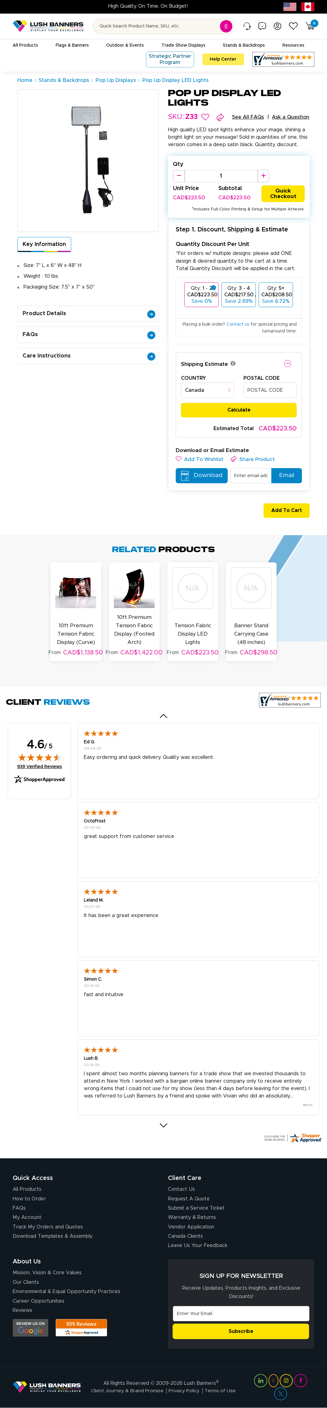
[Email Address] (241, 1313)
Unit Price (186, 189)
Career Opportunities (38, 1300)
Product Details (89, 313)
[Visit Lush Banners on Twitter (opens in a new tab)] (280, 1393)
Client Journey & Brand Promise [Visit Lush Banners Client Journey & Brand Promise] (127, 1391)
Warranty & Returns (192, 1216)
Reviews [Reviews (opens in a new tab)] (22, 1309)
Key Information (44, 244)
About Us (27, 1261)
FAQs (89, 334)
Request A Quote (189, 1198)
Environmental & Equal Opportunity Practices (66, 1290)
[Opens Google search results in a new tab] (30, 1327)
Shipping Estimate (204, 364)
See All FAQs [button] (248, 117)
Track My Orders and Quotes (48, 1226)
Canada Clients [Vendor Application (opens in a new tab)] (185, 1235)
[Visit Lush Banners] (47, 1386)
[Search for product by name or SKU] (163, 26)
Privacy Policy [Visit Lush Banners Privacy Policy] (184, 1391)
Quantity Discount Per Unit (212, 244)
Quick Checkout (283, 193)
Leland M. (93, 900)
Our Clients (26, 1281)
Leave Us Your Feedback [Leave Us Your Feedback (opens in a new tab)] (197, 1245)
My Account (27, 1216)
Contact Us (181, 1188)
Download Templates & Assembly (53, 1235)
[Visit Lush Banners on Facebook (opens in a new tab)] (300, 1380)
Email (283, 476)
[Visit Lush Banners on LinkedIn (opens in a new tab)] (260, 1380)
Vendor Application (191, 1226)
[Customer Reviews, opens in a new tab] (283, 59)
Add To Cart (283, 510)
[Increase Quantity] (263, 176)
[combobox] (207, 390)
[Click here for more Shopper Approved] (292, 1137)
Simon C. (93, 979)
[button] (205, 117)
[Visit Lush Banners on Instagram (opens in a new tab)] (286, 1380)
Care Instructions (89, 356)
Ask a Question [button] (290, 117)
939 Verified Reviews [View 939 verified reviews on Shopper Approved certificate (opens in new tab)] (39, 765)
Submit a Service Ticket (196, 1207)
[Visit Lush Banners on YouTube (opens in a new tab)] (273, 1380)
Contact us (237, 325)
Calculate (239, 410)
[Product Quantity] (221, 176)
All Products (27, 1188)
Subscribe (241, 1330)
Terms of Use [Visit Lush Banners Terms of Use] (221, 1391)
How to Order (29, 1198)
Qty (178, 164)
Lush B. (91, 1058)
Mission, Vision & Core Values (47, 1272)
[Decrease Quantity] (178, 176)
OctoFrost (94, 820)
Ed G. (89, 741)
